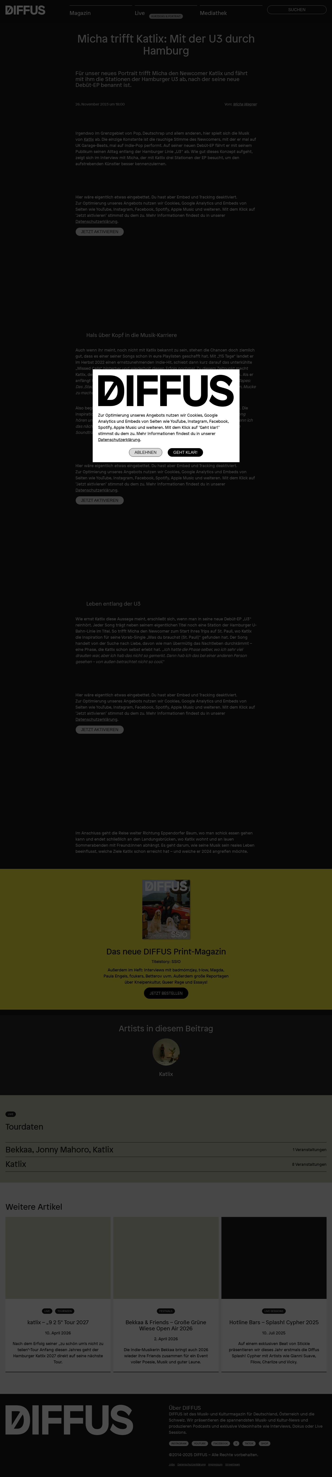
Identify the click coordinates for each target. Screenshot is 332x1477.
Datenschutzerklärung (119, 439)
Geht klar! (185, 452)
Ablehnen (146, 452)
